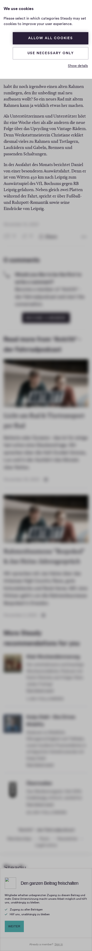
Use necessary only (50, 53)
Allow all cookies (50, 38)
